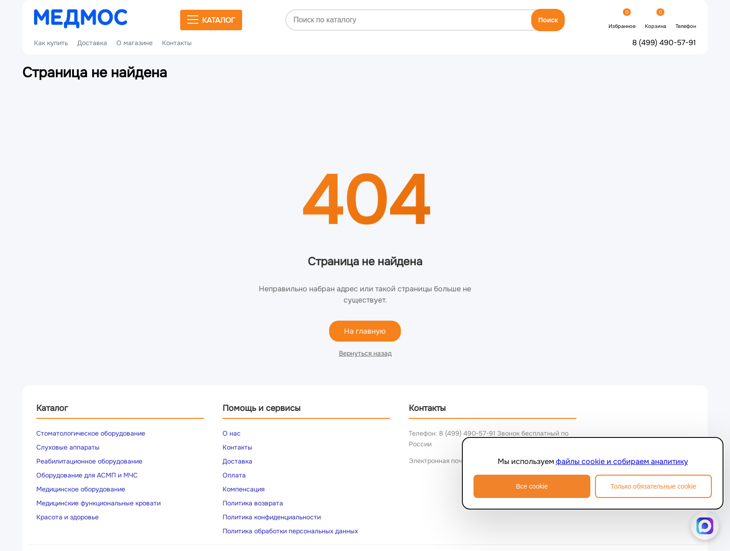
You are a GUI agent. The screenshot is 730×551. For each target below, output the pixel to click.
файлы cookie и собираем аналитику (622, 461)
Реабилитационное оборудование (89, 461)
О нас (232, 433)
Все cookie (532, 486)
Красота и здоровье (67, 517)
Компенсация (243, 489)
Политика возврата (253, 503)
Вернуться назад (365, 353)
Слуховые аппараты (68, 447)
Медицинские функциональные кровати (98, 503)
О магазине (134, 43)
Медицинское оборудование (80, 489)
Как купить (51, 43)
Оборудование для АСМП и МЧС (87, 475)
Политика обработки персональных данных (290, 531)
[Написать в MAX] (705, 526)
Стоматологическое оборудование (90, 433)
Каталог (211, 20)
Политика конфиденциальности (272, 517)
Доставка (92, 43)
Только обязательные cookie (653, 486)
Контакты (177, 43)
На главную (365, 331)
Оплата (234, 475)
